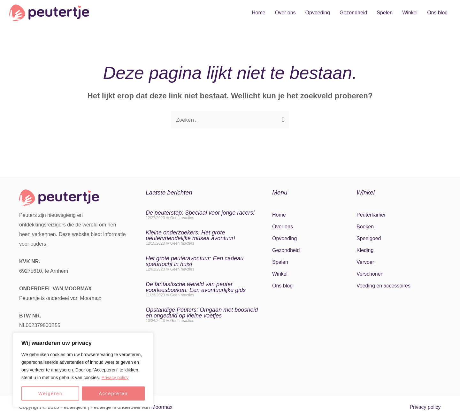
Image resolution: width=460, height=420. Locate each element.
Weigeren (50, 393)
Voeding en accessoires (383, 285)
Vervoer (365, 262)
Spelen (385, 12)
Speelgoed (368, 238)
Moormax (162, 407)
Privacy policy (115, 377)
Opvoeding (317, 12)
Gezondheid (353, 12)
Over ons (285, 12)
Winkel (410, 12)
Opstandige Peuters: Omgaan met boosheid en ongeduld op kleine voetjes (202, 313)
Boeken (365, 226)
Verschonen (370, 274)
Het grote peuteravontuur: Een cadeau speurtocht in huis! (194, 261)
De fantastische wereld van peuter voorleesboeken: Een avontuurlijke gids (196, 287)
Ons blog (437, 12)
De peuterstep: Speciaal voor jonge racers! (200, 213)
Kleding (364, 250)
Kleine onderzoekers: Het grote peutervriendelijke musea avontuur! (190, 235)
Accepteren (113, 393)
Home (258, 12)
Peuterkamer (371, 215)
